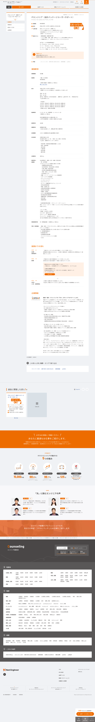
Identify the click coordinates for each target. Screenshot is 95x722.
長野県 (40, 601)
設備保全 (65, 629)
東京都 (40, 597)
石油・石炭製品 (76, 661)
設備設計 (26, 629)
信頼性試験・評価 (31, 632)
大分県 (80, 600)
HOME (9, 7)
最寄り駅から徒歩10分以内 (47, 369)
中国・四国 (53, 596)
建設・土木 (84, 661)
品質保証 (8, 632)
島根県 (66, 595)
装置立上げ (52, 635)
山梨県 (35, 601)
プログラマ (55, 624)
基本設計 (26, 616)
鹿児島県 (62, 601)
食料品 (7, 662)
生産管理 (42, 629)
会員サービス (41, 7)
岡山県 (71, 595)
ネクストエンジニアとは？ (84, 689)
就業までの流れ (11, 33)
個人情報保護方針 (6, 715)
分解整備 (34, 637)
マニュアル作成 (37, 648)
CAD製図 (38, 616)
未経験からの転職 (79, 7)
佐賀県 (66, 600)
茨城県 (17, 597)
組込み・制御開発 (22, 624)
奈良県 (80, 593)
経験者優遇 (57, 369)
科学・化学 (8, 640)
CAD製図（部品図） (66, 616)
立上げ (37, 629)
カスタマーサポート (54, 626)
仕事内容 (9, 28)
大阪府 (71, 593)
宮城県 (31, 593)
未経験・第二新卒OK (49, 675)
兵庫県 (76, 593)
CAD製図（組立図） (56, 616)
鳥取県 (62, 595)
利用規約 (15, 715)
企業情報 (9, 36)
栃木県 (21, 597)
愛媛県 (66, 597)
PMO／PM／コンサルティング (34, 624)
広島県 (76, 595)
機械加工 (20, 646)
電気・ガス (13, 662)
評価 (45, 640)
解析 (74, 616)
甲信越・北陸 (9, 601)
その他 (7, 648)
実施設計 (32, 643)
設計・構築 (31, 626)
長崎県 (71, 600)
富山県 (21, 601)
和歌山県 (86, 593)
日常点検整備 (21, 637)
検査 (45, 646)
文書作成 (44, 648)
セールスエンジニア (23, 626)
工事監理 (57, 643)
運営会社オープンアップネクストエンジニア (36, 708)
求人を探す (21, 7)
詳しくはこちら (43, 84)
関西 (52, 593)
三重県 (31, 604)
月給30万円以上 (9, 675)
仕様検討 (20, 616)
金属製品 (61, 661)
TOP (60, 689)
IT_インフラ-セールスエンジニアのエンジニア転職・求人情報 (21, 552)
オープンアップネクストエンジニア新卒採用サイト (58, 708)
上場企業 (70, 675)
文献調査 (20, 640)
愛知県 (26, 604)
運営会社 (80, 692)
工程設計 (20, 629)
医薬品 (65, 661)
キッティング (45, 626)
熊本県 (76, 600)
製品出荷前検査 (45, 632)
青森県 (21, 593)
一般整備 (28, 637)
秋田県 (35, 593)
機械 (7, 617)
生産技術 (8, 629)
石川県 (26, 601)
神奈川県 (18, 599)
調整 (34, 646)
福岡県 (62, 600)
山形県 (40, 593)
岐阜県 (17, 604)
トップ (7, 552)
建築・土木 (8, 643)
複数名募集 (58, 675)
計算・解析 (43, 643)
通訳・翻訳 (21, 648)
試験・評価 (79, 616)
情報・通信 (30, 661)
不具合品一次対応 (55, 632)
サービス (19, 662)
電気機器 (18, 661)
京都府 (66, 593)
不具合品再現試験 (64, 632)
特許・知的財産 (28, 648)
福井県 (31, 601)
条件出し (26, 635)
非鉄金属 (55, 661)
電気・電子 (8, 621)
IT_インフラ (9, 626)
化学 (70, 661)
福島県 (17, 594)
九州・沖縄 (53, 600)
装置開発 (20, 635)
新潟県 (17, 601)
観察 (61, 640)
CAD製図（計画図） (45, 616)
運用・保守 (38, 626)
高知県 (71, 597)
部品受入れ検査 (22, 632)
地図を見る (50, 274)
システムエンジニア (47, 624)
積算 (49, 643)
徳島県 (85, 595)
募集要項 (9, 31)
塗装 (41, 646)
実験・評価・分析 (37, 635)
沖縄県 (67, 601)
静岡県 (21, 604)
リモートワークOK (35, 369)
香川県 (62, 597)
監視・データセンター (65, 626)
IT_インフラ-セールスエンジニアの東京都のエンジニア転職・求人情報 (46, 552)
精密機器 (24, 661)
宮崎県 (85, 600)
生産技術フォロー (22, 618)
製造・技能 (8, 646)
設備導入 (32, 629)
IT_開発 (8, 624)
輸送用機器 (8, 661)
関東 (7, 597)
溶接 (37, 646)
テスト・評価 (63, 624)
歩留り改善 (58, 629)
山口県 (80, 595)
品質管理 (39, 632)
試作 (42, 621)
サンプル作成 (34, 640)
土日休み (64, 369)
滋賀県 (62, 593)
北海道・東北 (9, 593)
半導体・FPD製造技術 (11, 635)
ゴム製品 (36, 661)
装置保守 (58, 635)
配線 (30, 646)
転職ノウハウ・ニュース (60, 7)
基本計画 (20, 643)
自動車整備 (8, 637)
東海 (7, 604)
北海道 (17, 593)
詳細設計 (32, 616)
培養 (49, 640)
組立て (25, 646)
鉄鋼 (50, 661)
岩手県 (26, 593)
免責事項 (21, 715)
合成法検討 (26, 640)
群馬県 (26, 597)
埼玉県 (31, 597)
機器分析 (40, 640)
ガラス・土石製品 (44, 661)
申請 (53, 643)
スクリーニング (55, 640)
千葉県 (35, 597)
